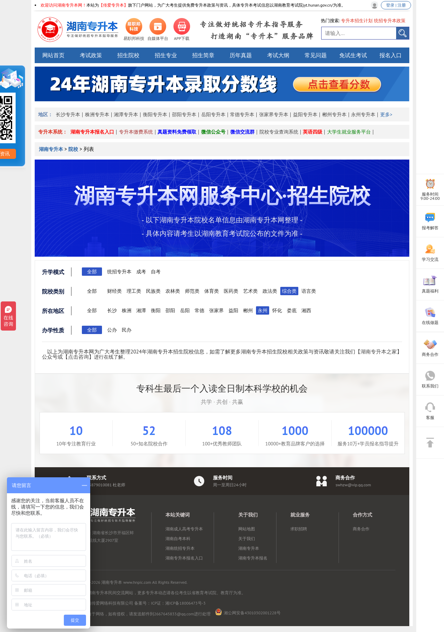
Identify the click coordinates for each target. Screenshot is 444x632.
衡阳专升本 (155, 114)
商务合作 (361, 528)
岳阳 (185, 310)
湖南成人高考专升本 (184, 528)
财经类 (114, 291)
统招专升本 (119, 271)
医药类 (231, 291)
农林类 (172, 291)
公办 (112, 330)
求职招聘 (298, 528)
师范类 (192, 291)
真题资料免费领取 (176, 132)
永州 (262, 310)
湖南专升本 (52, 149)
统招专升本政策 (389, 21)
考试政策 (91, 55)
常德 (199, 310)
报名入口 (390, 55)
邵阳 (170, 310)
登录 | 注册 (396, 5)
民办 (126, 330)
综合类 (289, 291)
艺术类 (250, 291)
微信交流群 (242, 132)
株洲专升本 (97, 114)
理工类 (134, 291)
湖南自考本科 (177, 538)
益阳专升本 (305, 114)
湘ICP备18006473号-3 (185, 603)
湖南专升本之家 (378, 351)
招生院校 (128, 55)
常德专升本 (242, 114)
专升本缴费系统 (136, 132)
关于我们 (246, 538)
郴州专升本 (334, 114)
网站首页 (53, 55)
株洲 (126, 310)
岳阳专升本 (213, 114)
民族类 (153, 291)
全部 (92, 271)
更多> (386, 114)
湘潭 (141, 310)
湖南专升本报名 (252, 558)
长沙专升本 (68, 114)
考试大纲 (278, 55)
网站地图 (246, 528)
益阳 (233, 310)
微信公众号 (213, 132)
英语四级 (312, 132)
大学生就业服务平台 (349, 132)
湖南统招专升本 (180, 548)
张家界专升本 (273, 114)
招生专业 (166, 55)
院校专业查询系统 (278, 132)
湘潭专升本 (126, 114)
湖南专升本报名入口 (92, 132)
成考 (141, 271)
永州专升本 (363, 114)
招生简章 (203, 55)
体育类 (211, 291)
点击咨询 (78, 356)
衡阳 (156, 310)
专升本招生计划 (357, 21)
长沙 (112, 310)
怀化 (277, 310)
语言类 (308, 291)
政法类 (270, 291)
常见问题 (316, 55)
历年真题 (241, 55)
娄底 (292, 310)
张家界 (216, 310)
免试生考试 (353, 55)
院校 (73, 149)
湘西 (306, 310)
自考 (156, 271)
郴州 (248, 310)
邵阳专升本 (184, 114)
